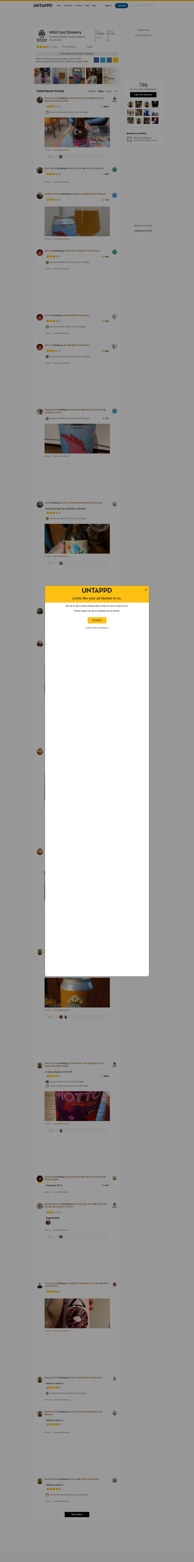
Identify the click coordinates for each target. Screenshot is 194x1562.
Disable (97, 620)
